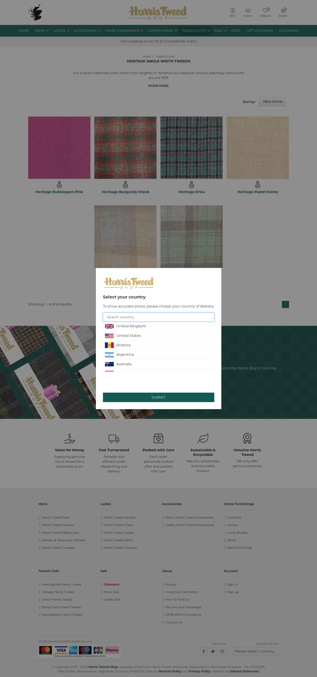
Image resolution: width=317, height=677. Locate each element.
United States (123, 336)
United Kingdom (125, 326)
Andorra (118, 345)
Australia (118, 364)
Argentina (119, 355)
